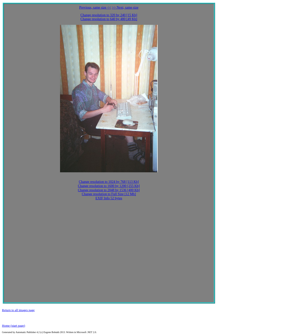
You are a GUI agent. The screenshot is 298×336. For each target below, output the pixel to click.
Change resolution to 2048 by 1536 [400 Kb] (109, 190)
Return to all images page (18, 310)
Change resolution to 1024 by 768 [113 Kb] (109, 182)
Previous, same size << (95, 7)
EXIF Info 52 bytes (108, 198)
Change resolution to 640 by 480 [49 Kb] (108, 19)
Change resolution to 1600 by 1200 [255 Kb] (109, 186)
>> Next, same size (125, 7)
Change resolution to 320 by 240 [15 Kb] (108, 15)
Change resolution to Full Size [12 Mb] (109, 194)
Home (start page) (13, 325)
